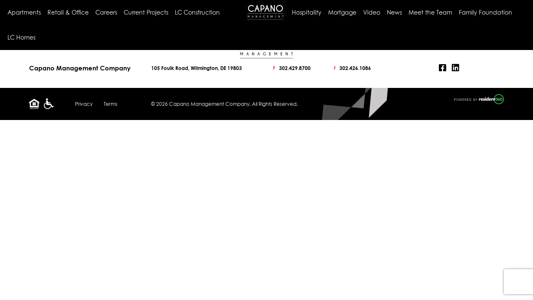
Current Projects (146, 12)
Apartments (24, 12)
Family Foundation (485, 12)
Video (371, 12)
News (394, 12)
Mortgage (342, 12)
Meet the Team (430, 12)
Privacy (83, 104)
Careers (106, 12)
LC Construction (197, 12)
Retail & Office (68, 12)
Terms (110, 104)
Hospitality (306, 12)
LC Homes (21, 37)
